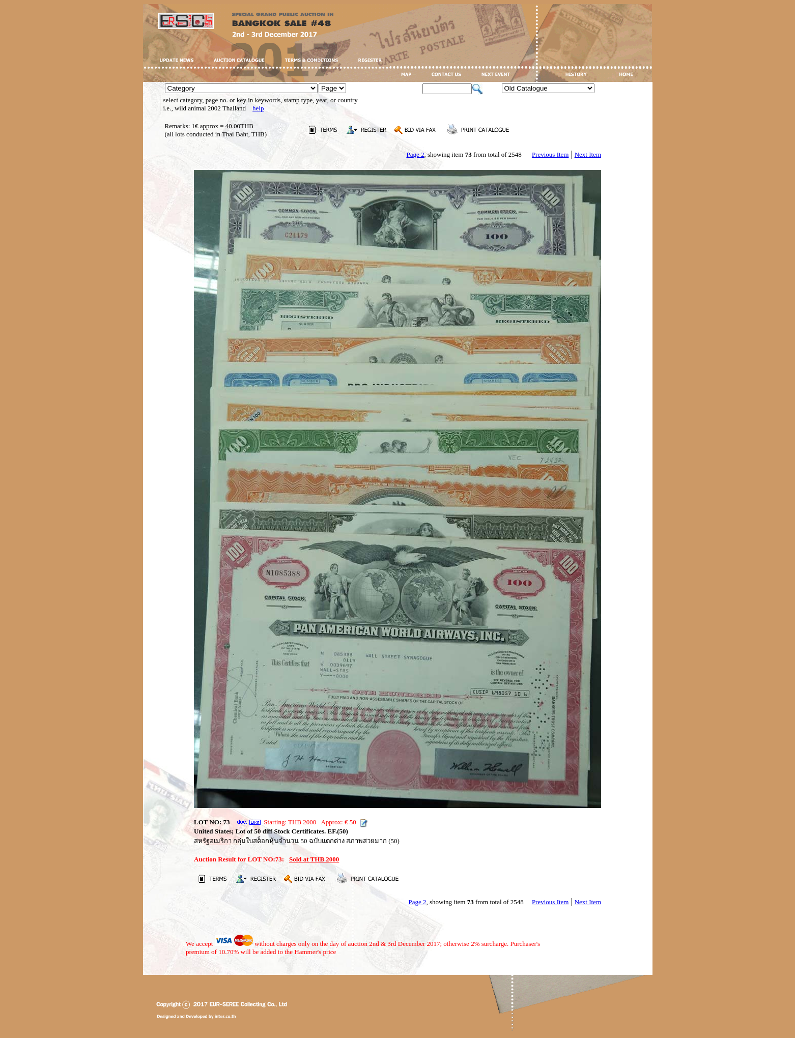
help (258, 108)
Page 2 (415, 154)
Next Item (588, 154)
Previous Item (550, 154)
